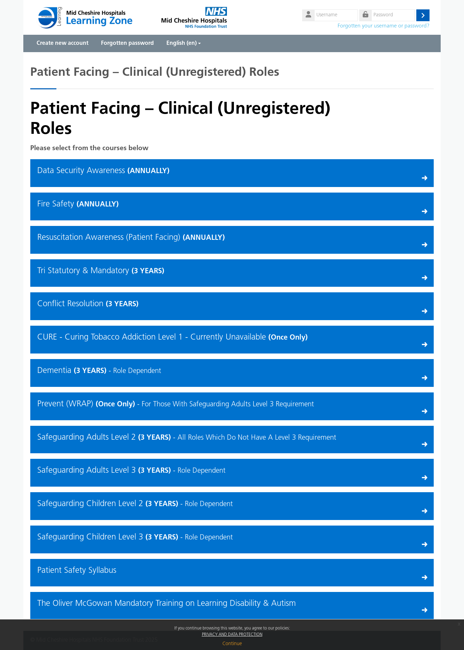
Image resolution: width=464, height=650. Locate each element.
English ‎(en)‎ (183, 43)
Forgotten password (127, 43)
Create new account (62, 43)
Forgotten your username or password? (384, 26)
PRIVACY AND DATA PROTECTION (232, 635)
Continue (232, 644)
